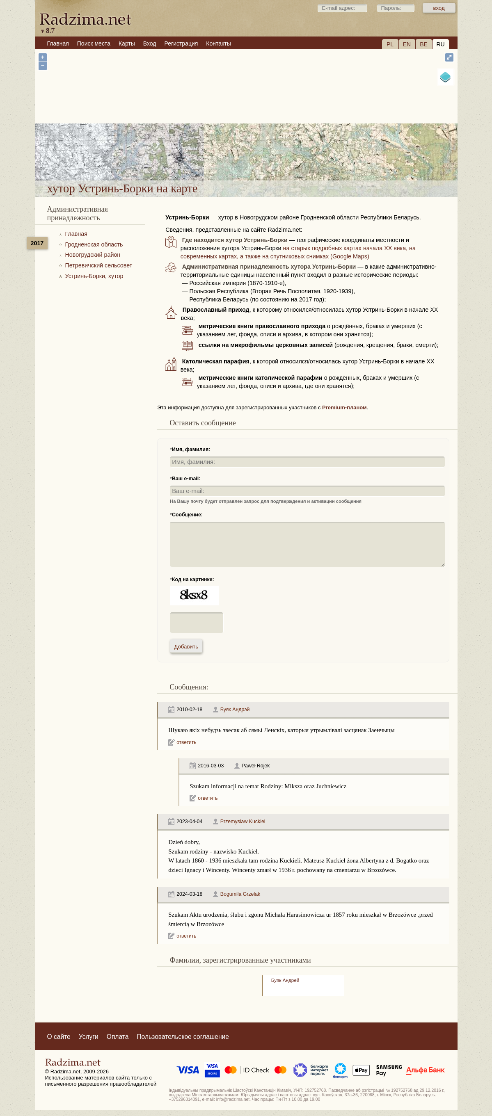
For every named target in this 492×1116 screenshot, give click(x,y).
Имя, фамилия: (191, 449)
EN (407, 44)
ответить (186, 742)
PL (390, 44)
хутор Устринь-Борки (286, 159)
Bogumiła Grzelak (240, 894)
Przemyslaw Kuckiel (242, 821)
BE (424, 44)
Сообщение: (187, 515)
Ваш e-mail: (186, 479)
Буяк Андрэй (235, 709)
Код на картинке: (193, 579)
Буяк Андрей (285, 980)
